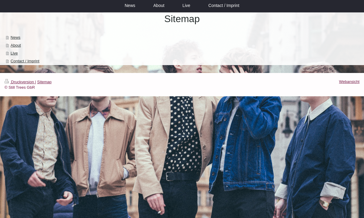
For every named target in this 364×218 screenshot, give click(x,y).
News (16, 37)
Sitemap (44, 82)
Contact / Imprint (25, 61)
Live (14, 53)
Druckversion (20, 82)
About (16, 45)
